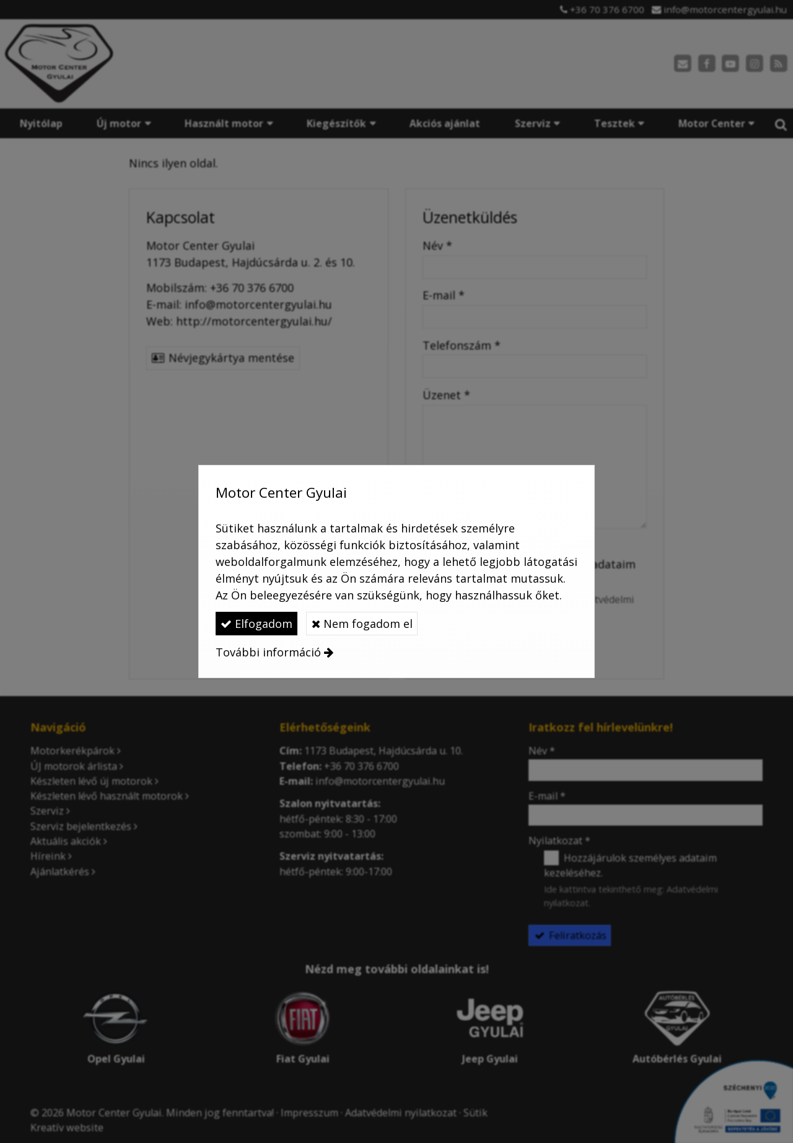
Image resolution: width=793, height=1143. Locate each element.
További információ (268, 652)
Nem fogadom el (362, 623)
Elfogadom (256, 623)
